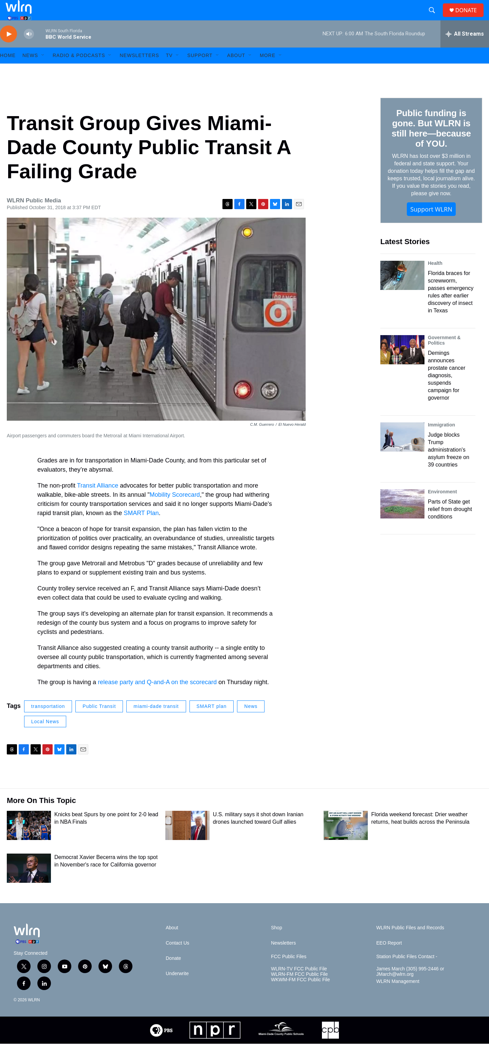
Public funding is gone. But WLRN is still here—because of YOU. (431, 143)
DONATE (470, 17)
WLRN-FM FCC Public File (299, 989)
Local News (45, 737)
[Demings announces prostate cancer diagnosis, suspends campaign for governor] (402, 365)
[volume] (29, 49)
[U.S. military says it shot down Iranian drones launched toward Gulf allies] (187, 840)
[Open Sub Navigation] (43, 70)
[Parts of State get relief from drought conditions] (402, 519)
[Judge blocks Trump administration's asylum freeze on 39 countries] (402, 452)
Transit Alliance (97, 500)
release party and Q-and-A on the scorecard (157, 697)
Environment (442, 507)
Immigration (441, 440)
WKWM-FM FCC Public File (300, 995)
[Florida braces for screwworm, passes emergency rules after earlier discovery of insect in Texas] (402, 290)
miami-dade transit (156, 721)
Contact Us (177, 958)
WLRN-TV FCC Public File (299, 984)
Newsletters (139, 70)
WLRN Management (397, 996)
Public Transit (99, 721)
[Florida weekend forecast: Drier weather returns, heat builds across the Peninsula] (346, 840)
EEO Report (389, 958)
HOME (8, 70)
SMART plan (212, 721)
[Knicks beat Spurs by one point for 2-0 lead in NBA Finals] (29, 840)
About (236, 70)
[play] (8, 49)
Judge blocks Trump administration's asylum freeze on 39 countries (448, 465)
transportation (48, 721)
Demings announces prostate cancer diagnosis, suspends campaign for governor (446, 390)
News (250, 721)
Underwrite (177, 988)
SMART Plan (141, 528)
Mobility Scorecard (175, 510)
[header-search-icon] (434, 18)
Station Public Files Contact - (406, 971)
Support (199, 70)
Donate (173, 973)
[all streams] (464, 49)
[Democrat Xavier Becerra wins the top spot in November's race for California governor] (29, 883)
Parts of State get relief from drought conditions (450, 524)
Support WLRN (431, 224)
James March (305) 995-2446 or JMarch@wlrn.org (410, 987)
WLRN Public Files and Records (410, 943)
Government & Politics (444, 355)
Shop (276, 943)
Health (435, 278)
